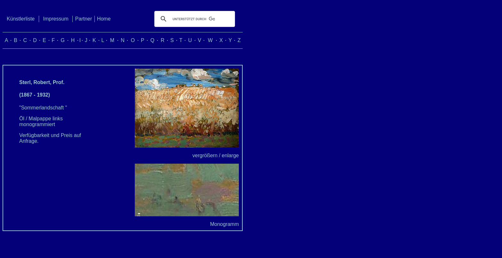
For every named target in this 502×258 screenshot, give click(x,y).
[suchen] (194, 19)
